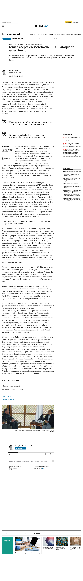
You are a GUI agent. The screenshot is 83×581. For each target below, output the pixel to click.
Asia (55, 34)
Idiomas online (28, 534)
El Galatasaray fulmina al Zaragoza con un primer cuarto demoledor (71, 139)
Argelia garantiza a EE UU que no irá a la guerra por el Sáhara (7, 151)
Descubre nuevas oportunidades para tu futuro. (61, 548)
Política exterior (43, 461)
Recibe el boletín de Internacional (18, 454)
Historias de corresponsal (67, 34)
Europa (31, 34)
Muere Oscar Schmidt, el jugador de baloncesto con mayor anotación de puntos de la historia (72, 145)
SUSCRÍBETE (68, 22)
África (58, 34)
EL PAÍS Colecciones (39, 534)
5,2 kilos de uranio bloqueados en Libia (7, 158)
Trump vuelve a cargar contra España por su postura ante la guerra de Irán (34, 38)
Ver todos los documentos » (12, 389)
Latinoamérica (45, 34)
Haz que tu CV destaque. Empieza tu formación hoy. (75, 548)
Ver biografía (20, 448)
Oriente (51, 34)
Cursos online (19, 534)
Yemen (31, 461)
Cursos (11, 534)
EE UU (35, 34)
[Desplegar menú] (3, 26)
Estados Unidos (25, 461)
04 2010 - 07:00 (17, 72)
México (39, 34)
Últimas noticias (77, 34)
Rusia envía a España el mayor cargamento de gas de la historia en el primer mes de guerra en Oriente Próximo (72, 185)
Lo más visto (66, 168)
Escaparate (4, 534)
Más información (12, 469)
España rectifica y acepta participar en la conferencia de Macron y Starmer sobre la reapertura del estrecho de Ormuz (72, 173)
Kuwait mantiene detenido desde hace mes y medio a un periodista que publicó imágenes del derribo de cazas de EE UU (72, 200)
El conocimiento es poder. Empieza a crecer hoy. (27, 553)
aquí (43, 468)
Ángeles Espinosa (14, 70)
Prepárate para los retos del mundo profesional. (48, 548)
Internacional (11, 34)
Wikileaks (10, 461)
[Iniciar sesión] (76, 22)
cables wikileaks (17, 461)
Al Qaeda (37, 461)
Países (5, 386)
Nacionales (7, 396)
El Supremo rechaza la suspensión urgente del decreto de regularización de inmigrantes (72, 179)
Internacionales (8, 400)
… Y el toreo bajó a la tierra (74, 158)
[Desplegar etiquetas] (53, 461)
